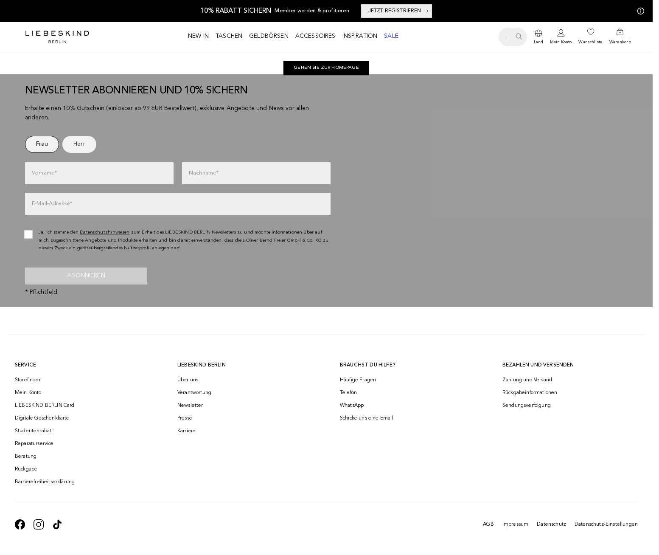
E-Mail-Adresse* (52, 203)
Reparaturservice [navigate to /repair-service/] (34, 443)
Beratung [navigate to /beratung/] (25, 456)
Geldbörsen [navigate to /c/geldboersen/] (269, 36)
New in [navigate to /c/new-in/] (198, 36)
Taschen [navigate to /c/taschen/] (229, 36)
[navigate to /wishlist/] (590, 37)
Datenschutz (551, 524)
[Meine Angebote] (639, 11)
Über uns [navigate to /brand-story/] (187, 380)
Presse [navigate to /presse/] (184, 418)
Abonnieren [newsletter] (86, 276)
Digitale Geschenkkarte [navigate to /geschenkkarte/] (42, 418)
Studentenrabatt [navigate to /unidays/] (34, 431)
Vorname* (44, 173)
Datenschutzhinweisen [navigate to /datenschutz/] (105, 232)
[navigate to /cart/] (620, 37)
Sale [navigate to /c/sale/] (391, 36)
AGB (488, 524)
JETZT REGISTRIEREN (399, 11)
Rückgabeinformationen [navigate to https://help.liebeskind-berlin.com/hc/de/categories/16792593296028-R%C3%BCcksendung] (529, 392)
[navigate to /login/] (561, 37)
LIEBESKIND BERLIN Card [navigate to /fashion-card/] (45, 405)
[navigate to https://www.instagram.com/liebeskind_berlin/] (39, 524)
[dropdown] (538, 37)
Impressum (515, 524)
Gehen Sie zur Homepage (326, 67)
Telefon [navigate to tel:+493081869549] (348, 392)
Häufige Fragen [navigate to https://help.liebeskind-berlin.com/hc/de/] (358, 380)
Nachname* (204, 173)
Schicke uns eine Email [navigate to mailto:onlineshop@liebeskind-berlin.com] (366, 418)
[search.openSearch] (513, 37)
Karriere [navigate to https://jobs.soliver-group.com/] (186, 431)
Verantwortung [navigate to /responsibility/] (194, 392)
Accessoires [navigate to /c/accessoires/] (315, 36)
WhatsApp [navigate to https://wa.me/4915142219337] (352, 405)
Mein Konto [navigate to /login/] (28, 392)
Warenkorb (620, 42)
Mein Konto (561, 42)
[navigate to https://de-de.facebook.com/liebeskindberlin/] (20, 524)
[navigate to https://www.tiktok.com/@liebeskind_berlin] (57, 524)
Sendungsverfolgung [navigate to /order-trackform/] (526, 405)
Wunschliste (590, 42)
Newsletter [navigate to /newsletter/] (190, 405)
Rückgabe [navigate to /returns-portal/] (26, 469)
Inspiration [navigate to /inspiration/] (360, 36)
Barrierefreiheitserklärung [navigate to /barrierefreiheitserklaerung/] (45, 482)
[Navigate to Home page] (57, 37)
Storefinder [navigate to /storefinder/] (28, 380)
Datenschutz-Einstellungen (606, 524)
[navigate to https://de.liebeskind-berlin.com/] (326, 68)
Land (538, 42)
